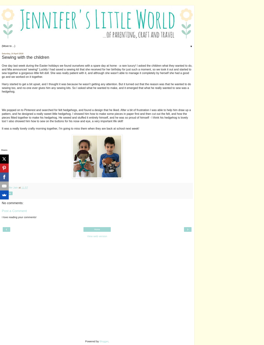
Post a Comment (14, 211)
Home (97, 229)
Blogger (104, 341)
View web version (97, 236)
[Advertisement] (97, 262)
